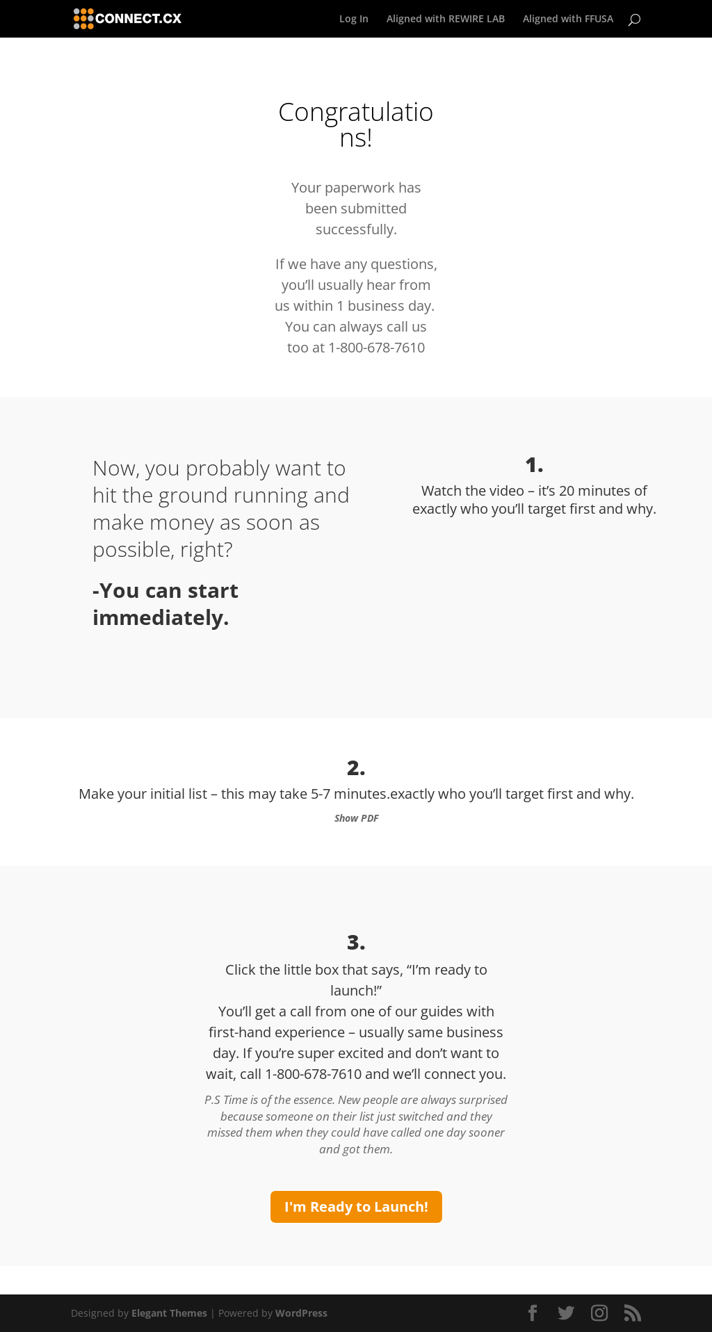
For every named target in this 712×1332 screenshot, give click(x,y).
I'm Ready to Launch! (356, 1206)
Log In (354, 19)
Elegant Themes (169, 1312)
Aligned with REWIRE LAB (446, 19)
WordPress (301, 1312)
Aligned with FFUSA (568, 19)
